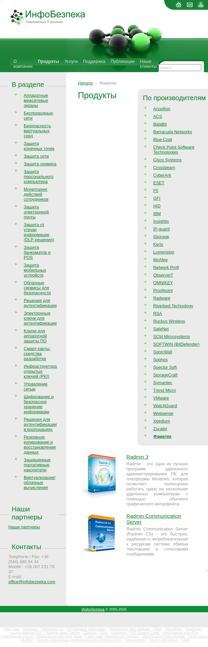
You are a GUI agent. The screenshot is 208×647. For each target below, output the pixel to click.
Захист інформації (164, 640)
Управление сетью (35, 386)
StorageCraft (165, 374)
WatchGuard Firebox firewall (164, 636)
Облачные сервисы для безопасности (37, 287)
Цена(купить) (135, 640)
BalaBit (160, 124)
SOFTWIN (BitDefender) (176, 344)
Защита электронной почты (36, 211)
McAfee (160, 259)
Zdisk (158, 629)
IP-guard (161, 228)
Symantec (162, 382)
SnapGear (30, 629)
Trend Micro (164, 390)
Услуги (71, 61)
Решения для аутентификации (40, 303)
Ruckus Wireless (169, 321)
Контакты (26, 546)
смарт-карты (198, 636)
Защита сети (36, 156)
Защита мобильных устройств (35, 270)
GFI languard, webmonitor (87, 629)
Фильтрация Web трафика (130, 629)
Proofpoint (163, 290)
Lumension (163, 252)
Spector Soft (165, 367)
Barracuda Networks (172, 131)
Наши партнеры (27, 513)
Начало (85, 83)
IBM (157, 213)
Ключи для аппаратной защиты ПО (35, 335)
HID (157, 205)
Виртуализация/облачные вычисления (39, 482)
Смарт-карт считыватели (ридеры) (113, 636)
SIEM (185, 640)
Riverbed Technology (173, 305)
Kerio (158, 244)
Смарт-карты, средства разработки (37, 353)
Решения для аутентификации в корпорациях (40, 424)
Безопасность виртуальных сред (37, 130)
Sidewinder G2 (52, 629)
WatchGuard (165, 405)
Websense (163, 413)
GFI (156, 198)
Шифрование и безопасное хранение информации (39, 404)
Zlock (104, 633)
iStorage (161, 236)
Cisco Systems (167, 159)
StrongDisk (174, 629)
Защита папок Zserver (63, 633)
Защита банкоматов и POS (37, 252)
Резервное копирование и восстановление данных (40, 445)
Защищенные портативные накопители (37, 464)
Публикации (123, 61)
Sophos (160, 359)
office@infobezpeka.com (31, 581)
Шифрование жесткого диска (60, 636)
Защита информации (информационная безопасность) (79, 640)
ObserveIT (163, 275)
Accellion (161, 108)
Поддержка (94, 61)
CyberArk (162, 175)
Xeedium (161, 421)
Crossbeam (164, 167)
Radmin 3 (137, 457)
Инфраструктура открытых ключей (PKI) (40, 371)
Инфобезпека (93, 609)
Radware (161, 298)
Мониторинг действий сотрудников (36, 194)
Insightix (161, 221)
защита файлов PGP (26, 633)
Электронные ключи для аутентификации (40, 318)
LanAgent (119, 633)
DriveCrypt (193, 629)
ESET (158, 182)
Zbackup (90, 633)
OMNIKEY (163, 282)
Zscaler (160, 428)
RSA (157, 313)
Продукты (48, 61)
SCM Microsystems (171, 336)
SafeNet (161, 328)
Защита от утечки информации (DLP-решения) (39, 232)
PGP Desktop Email (145, 633)
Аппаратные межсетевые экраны (36, 100)
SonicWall (162, 351)
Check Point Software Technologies (173, 150)
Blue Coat (162, 139)
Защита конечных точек (39, 146)
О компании (22, 64)
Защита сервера (40, 163)
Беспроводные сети (38, 116)
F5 (155, 190)
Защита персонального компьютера (39, 176)
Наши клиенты (148, 64)
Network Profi (166, 267)
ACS (157, 116)
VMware (161, 397)
